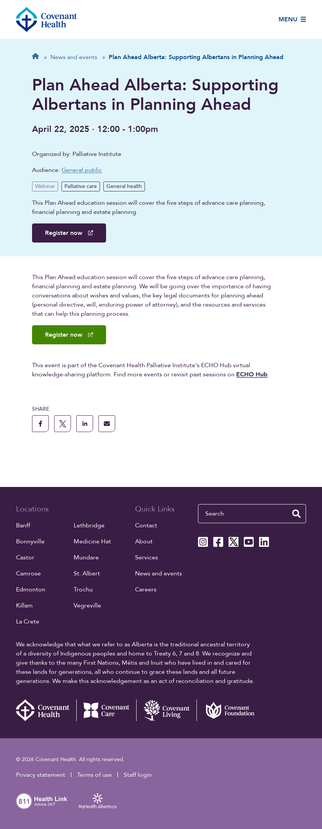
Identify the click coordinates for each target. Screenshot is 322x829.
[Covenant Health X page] (233, 542)
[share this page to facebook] (40, 423)
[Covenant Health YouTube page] (249, 542)
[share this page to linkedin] (84, 423)
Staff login (138, 775)
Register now (69, 233)
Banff (23, 525)
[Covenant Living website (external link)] (166, 710)
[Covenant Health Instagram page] (203, 542)
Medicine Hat (92, 541)
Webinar (45, 186)
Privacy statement (40, 775)
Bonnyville (30, 541)
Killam (24, 605)
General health (124, 186)
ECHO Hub (251, 374)
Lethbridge (89, 525)
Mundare (86, 557)
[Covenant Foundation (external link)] (226, 710)
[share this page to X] (62, 423)
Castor (25, 557)
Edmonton (30, 589)
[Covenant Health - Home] (46, 710)
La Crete (27, 621)
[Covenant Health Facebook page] (218, 542)
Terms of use (94, 775)
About (144, 541)
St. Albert (87, 573)
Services (146, 557)
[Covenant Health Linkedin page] (264, 542)
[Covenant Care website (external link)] (106, 710)
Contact (146, 525)
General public (81, 170)
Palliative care (80, 186)
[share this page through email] (106, 423)
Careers (145, 589)
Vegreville (87, 605)
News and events (158, 573)
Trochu (83, 589)
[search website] (296, 513)
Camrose (28, 573)
